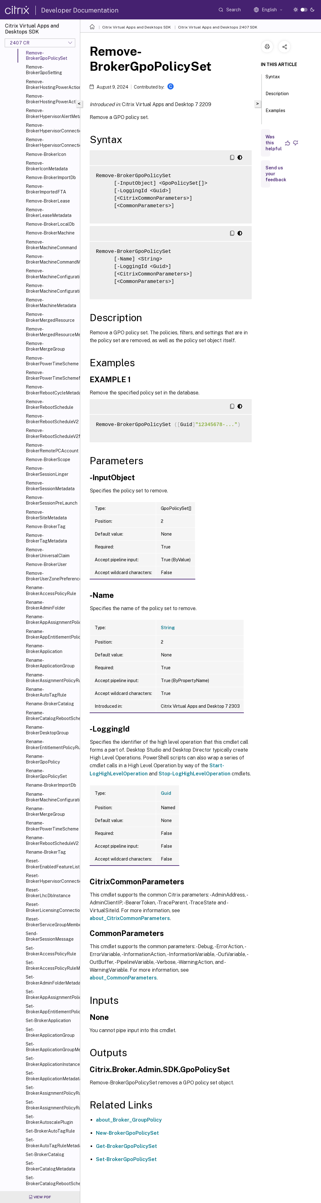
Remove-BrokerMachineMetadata (51, 302)
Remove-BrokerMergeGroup (45, 346)
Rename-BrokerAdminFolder (45, 605)
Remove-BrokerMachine (50, 232)
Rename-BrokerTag (46, 852)
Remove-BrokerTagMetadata (46, 538)
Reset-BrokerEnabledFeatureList (51, 863)
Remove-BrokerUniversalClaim (48, 552)
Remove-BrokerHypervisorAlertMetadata (51, 113)
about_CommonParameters (123, 978)
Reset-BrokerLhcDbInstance (48, 892)
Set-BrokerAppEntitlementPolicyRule (51, 1009)
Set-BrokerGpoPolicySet (126, 1159)
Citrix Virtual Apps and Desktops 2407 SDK (217, 27)
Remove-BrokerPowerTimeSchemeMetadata (51, 375)
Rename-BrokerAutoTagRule (46, 692)
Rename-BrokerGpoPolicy (43, 759)
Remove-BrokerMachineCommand (51, 244)
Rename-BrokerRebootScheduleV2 (51, 840)
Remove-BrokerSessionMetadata (50, 486)
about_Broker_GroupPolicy (129, 1120)
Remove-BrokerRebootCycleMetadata (51, 389)
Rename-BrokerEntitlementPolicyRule (51, 744)
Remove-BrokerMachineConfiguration (51, 273)
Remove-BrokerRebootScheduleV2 (51, 419)
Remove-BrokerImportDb (51, 177)
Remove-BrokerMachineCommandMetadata (51, 259)
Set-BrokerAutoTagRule (50, 1131)
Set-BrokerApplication (48, 1020)
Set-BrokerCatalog (45, 1154)
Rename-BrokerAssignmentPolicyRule (51, 677)
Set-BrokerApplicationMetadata (51, 1076)
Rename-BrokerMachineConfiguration (51, 797)
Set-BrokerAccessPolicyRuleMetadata (51, 965)
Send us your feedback (276, 173)
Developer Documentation (79, 10)
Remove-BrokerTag (46, 526)
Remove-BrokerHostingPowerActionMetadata (51, 99)
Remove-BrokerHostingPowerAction (51, 84)
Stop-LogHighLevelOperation (194, 774)
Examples (275, 113)
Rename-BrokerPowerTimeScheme (51, 825)
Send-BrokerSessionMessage (50, 936)
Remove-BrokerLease (48, 200)
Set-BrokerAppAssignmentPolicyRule (51, 994)
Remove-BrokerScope (48, 459)
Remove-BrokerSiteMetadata (46, 515)
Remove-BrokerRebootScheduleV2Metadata (51, 433)
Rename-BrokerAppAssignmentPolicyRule (51, 619)
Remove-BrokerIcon (46, 154)
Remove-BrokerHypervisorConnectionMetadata (51, 142)
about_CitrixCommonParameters (130, 918)
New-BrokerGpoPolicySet (127, 1133)
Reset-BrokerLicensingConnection (51, 907)
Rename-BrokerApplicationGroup (50, 663)
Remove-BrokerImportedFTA (46, 189)
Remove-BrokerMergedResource (50, 317)
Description (277, 96)
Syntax (273, 79)
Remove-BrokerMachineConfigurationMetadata (51, 288)
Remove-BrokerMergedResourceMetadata (51, 331)
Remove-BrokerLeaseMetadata (48, 212)
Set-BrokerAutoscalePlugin (49, 1119)
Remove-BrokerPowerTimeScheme (51, 361)
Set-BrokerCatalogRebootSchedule (51, 1180)
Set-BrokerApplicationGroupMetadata (51, 1046)
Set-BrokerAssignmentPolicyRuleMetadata (51, 1105)
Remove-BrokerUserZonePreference (51, 576)
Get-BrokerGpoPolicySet (126, 1146)
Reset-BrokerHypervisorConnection (51, 878)
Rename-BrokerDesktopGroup (47, 730)
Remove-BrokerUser (46, 564)
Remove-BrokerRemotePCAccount (51, 448)
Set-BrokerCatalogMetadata (50, 1166)
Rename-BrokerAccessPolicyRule (51, 590)
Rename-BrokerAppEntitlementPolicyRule (51, 634)
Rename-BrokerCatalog (50, 703)
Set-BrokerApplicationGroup (50, 1032)
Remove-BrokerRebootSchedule (49, 404)
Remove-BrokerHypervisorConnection (51, 128)
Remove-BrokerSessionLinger (47, 471)
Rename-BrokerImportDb (51, 785)
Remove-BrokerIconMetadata (47, 166)
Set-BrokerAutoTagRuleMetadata (51, 1142)
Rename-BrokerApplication (44, 648)
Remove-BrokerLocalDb (50, 224)
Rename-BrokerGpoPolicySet (46, 773)
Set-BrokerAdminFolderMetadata (51, 979)
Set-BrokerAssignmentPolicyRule (51, 1090)
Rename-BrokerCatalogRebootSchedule (51, 715)
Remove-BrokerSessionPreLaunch (51, 500)
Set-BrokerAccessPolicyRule (51, 951)
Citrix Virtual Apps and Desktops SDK (136, 27)
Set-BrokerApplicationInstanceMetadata (51, 1061)
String (168, 627)
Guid (166, 793)
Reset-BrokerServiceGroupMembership (51, 922)
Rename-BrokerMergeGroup (45, 811)
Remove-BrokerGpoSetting (44, 69)
